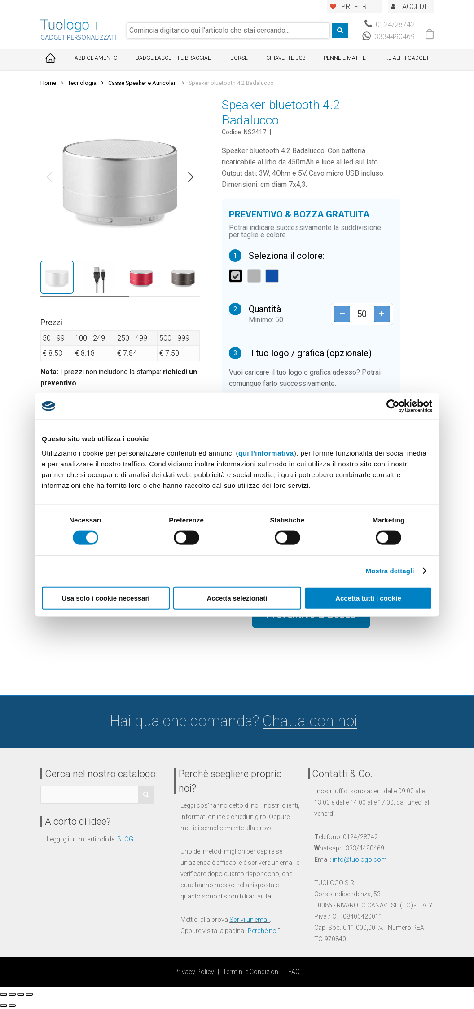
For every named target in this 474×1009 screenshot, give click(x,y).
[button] (49, 177)
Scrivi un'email (249, 919)
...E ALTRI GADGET (406, 58)
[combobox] (228, 30)
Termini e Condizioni (251, 971)
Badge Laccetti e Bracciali (174, 58)
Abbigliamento (96, 58)
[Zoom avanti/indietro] (29, 994)
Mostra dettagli (389, 571)
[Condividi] (12, 994)
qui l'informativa (266, 452)
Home (48, 83)
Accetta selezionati (236, 598)
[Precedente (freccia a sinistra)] (3, 1005)
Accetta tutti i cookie (368, 598)
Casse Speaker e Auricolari (142, 83)
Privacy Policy (194, 971)
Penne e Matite (345, 58)
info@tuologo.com (360, 859)
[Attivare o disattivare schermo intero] (20, 994)
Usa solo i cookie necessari (106, 598)
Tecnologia (82, 83)
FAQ (294, 971)
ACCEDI (414, 6)
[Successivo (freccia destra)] (12, 1005)
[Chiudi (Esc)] (3, 994)
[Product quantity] (359, 314)
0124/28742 (389, 24)
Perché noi (263, 930)
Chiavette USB (286, 58)
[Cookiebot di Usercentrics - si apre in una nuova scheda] (393, 406)
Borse (239, 58)
